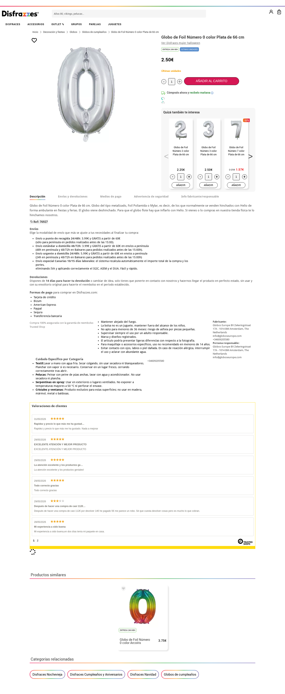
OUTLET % (57, 24)
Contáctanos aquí (120, 626)
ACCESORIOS (36, 24)
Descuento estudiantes (49, 626)
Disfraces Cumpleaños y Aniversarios (96, 500)
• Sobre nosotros (42, 631)
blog (119, 601)
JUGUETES (115, 24)
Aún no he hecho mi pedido (208, 622)
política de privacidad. (156, 576)
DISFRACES (13, 24)
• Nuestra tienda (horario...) (50, 622)
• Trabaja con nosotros (47, 660)
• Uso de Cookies (42, 650)
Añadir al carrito (211, 81)
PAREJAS (95, 24)
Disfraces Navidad (143, 500)
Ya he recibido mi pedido (206, 631)
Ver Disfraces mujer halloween (180, 43)
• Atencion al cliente (45, 645)
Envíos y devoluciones (72, 196)
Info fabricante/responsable (200, 196)
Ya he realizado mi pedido (207, 626)
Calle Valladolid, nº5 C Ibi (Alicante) (205, 651)
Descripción (37, 196)
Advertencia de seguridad (151, 196)
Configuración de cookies (51, 655)
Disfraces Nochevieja (47, 500)
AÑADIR (180, 185)
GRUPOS (76, 24)
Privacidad (59, 641)
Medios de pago (110, 196)
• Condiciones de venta (47, 636)
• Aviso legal (39, 641)
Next (249, 155)
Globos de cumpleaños (180, 500)
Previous (165, 155)
